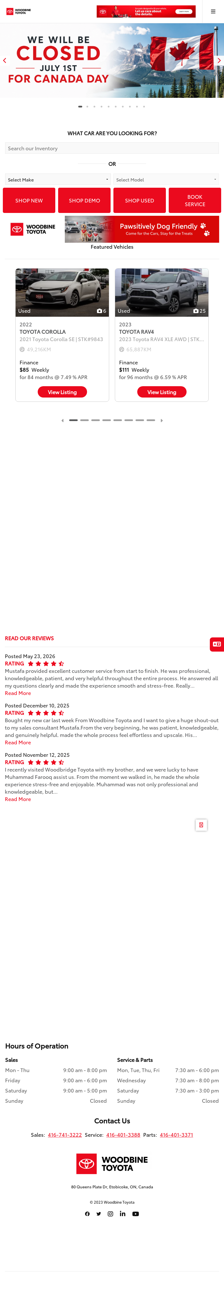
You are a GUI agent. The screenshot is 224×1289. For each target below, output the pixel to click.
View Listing (62, 392)
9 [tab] (136, 106)
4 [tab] (101, 106)
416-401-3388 (123, 1134)
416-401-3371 (176, 1134)
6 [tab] (115, 106)
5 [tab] (108, 106)
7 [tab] (122, 106)
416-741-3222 (65, 1134)
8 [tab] (129, 106)
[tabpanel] (112, 60)
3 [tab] (94, 106)
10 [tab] (144, 106)
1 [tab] (80, 106)
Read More (18, 692)
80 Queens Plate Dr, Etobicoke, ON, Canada (112, 1186)
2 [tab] (87, 106)
